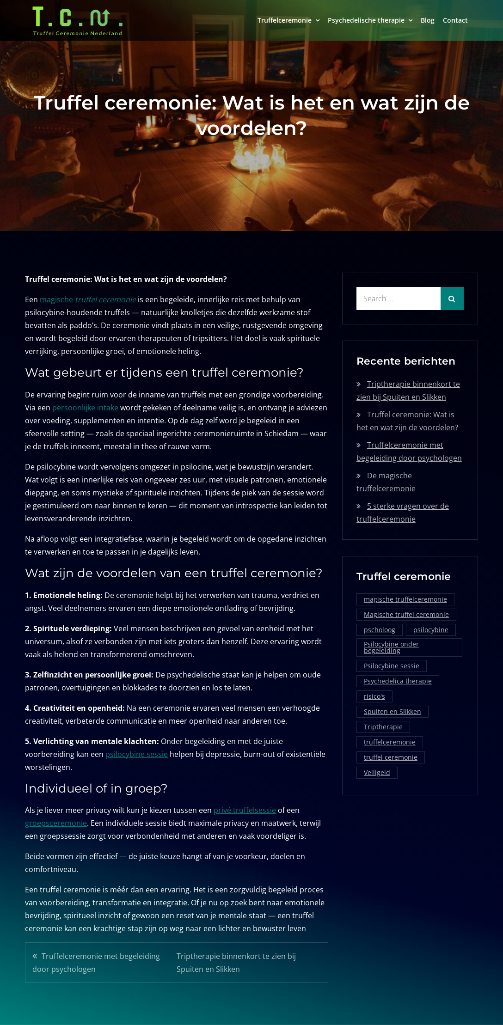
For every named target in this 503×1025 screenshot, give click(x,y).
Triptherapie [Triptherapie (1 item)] (383, 726)
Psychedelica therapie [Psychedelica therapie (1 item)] (398, 681)
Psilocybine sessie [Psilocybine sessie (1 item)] (391, 665)
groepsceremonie (56, 823)
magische (88, 299)
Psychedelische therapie (366, 20)
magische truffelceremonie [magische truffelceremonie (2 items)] (405, 599)
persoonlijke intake (85, 408)
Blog (428, 20)
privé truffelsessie (245, 810)
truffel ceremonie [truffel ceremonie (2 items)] (390, 757)
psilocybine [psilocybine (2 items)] (430, 629)
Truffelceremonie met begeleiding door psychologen (96, 962)
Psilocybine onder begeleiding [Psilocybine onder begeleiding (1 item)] (391, 647)
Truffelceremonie (285, 20)
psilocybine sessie (136, 754)
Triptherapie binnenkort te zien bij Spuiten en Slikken (236, 962)
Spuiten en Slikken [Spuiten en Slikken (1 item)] (392, 711)
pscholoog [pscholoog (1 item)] (379, 629)
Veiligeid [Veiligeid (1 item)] (377, 772)
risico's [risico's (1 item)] (374, 696)
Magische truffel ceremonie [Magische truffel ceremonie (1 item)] (406, 614)
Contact (455, 20)
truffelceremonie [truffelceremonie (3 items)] (390, 742)
